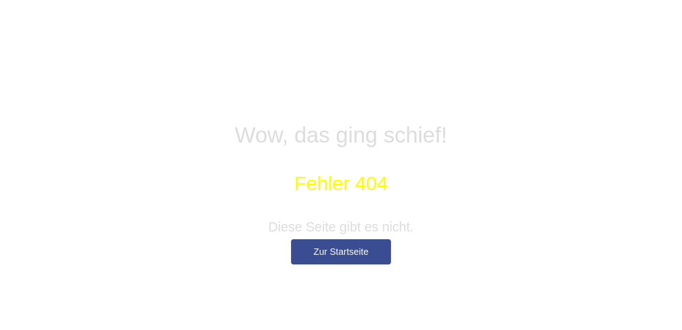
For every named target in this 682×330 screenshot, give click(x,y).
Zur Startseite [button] (341, 252)
